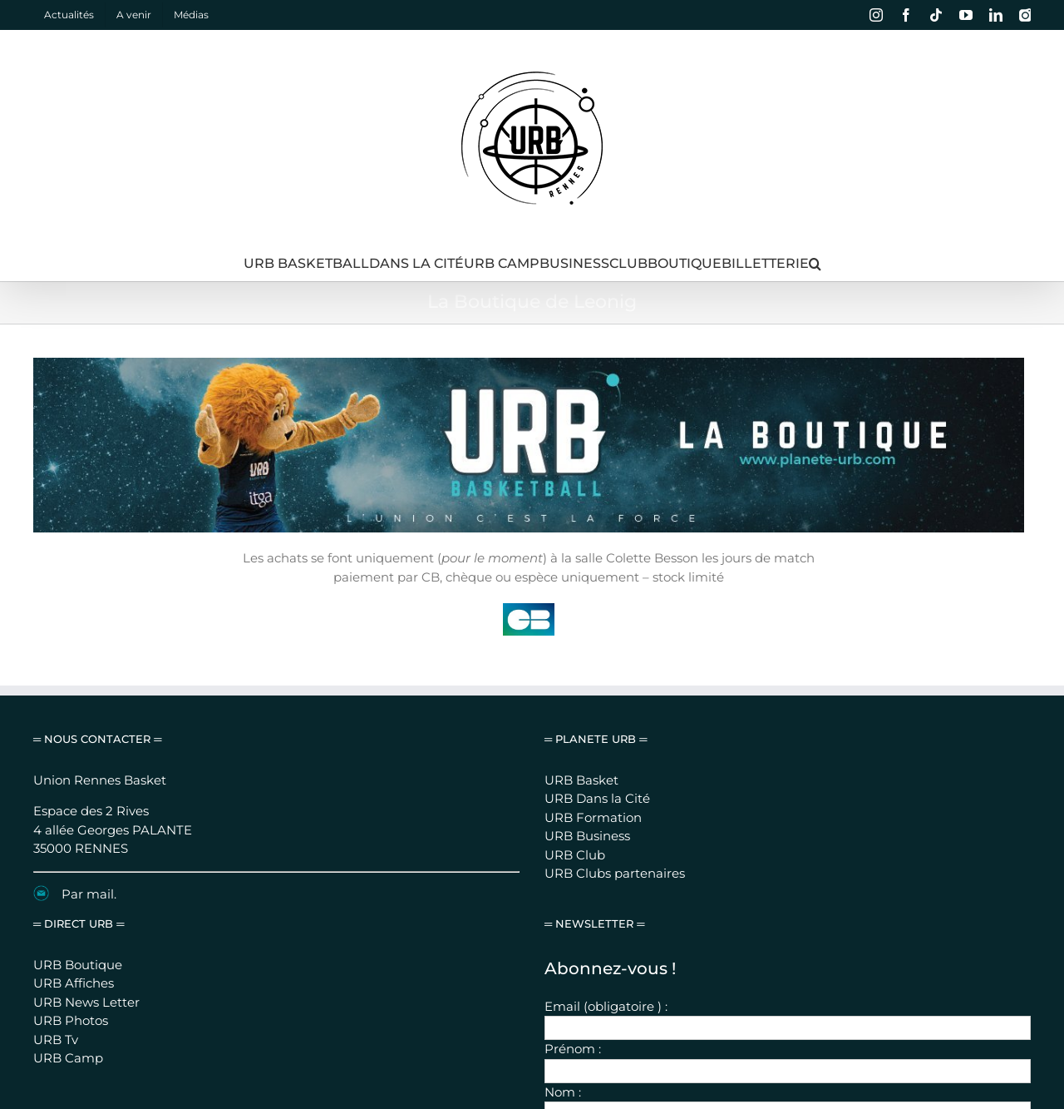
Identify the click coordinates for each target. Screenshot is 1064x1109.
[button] (815, 263)
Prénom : (572, 862)
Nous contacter (657, 1039)
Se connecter (738, 1039)
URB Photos (70, 834)
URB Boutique (77, 777)
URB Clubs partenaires (614, 687)
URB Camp (68, 871)
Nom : (562, 905)
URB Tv (55, 852)
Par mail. (89, 707)
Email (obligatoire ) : (605, 819)
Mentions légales (570, 1039)
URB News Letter (86, 815)
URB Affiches (73, 797)
